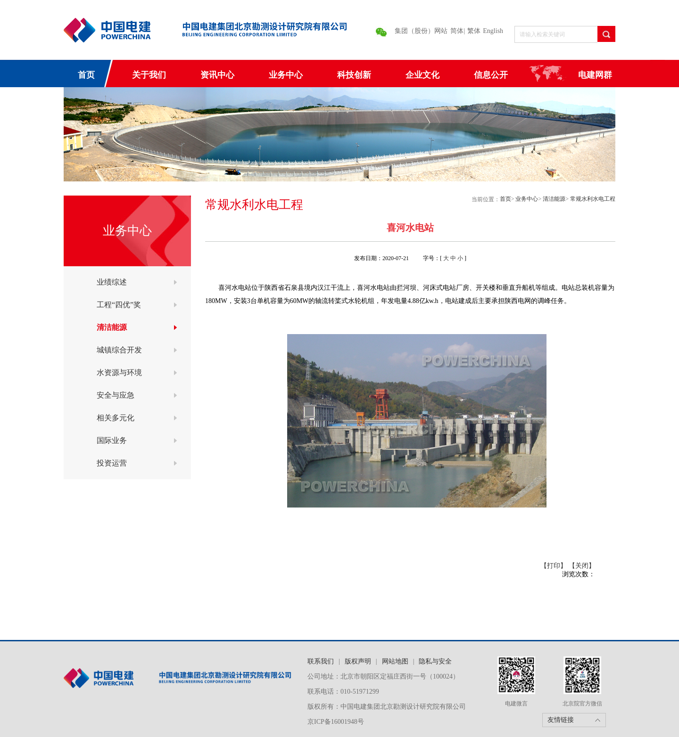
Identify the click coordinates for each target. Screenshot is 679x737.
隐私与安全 (435, 661)
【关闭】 (582, 565)
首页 (86, 75)
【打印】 (553, 565)
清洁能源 (112, 327)
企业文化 (422, 75)
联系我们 (320, 661)
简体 (457, 30)
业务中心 (286, 75)
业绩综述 (112, 282)
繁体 (473, 30)
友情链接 (560, 719)
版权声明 (358, 661)
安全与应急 (115, 395)
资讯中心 (217, 75)
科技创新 (354, 75)
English (493, 30)
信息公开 (491, 75)
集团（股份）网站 (421, 30)
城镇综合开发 (119, 350)
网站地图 (395, 661)
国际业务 (112, 440)
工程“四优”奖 (119, 305)
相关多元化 (115, 418)
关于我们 (149, 75)
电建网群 (595, 75)
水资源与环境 (119, 372)
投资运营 (112, 463)
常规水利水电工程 (592, 199)
